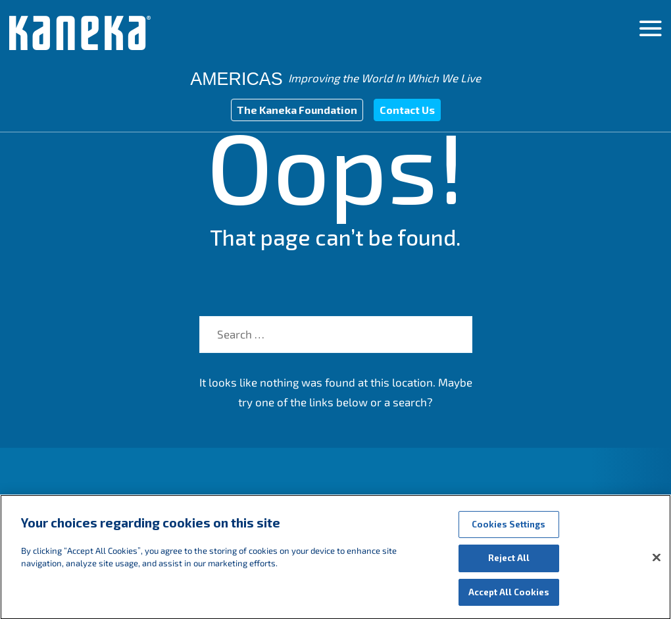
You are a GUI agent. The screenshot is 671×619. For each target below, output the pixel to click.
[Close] (656, 564)
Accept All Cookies (508, 599)
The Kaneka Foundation (297, 109)
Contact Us (407, 109)
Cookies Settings (508, 531)
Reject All (509, 565)
